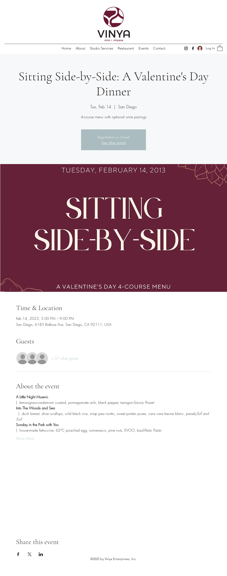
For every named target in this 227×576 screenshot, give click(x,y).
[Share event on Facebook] (18, 554)
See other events (113, 142)
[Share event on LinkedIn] (41, 554)
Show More (25, 438)
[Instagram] (186, 48)
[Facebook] (193, 48)
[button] (219, 48)
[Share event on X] (29, 554)
